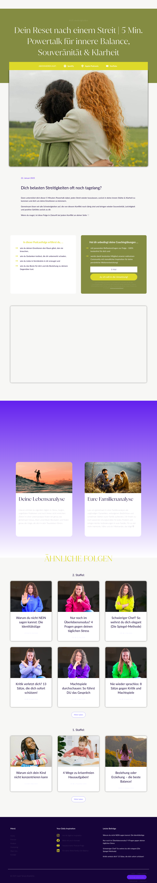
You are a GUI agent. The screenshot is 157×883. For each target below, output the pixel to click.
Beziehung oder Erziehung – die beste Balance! (126, 775)
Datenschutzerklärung (117, 289)
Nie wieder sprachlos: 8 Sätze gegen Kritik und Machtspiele (126, 687)
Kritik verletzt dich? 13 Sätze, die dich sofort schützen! (31, 687)
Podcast (13, 837)
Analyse (13, 841)
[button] (78, 713)
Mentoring (14, 845)
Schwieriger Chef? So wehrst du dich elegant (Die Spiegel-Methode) (126, 622)
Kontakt (13, 853)
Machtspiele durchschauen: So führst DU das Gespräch (78, 687)
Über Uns (13, 849)
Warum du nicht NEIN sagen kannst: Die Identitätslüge (31, 622)
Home (12, 834)
